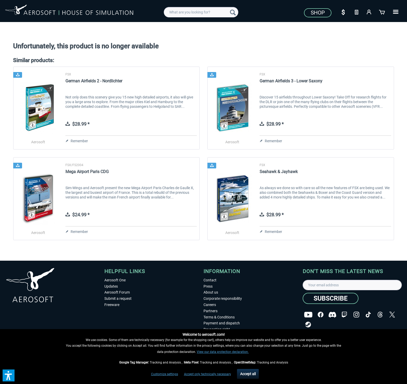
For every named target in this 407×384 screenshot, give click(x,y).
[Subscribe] (330, 298)
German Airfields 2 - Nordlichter (93, 81)
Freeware (111, 305)
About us (211, 292)
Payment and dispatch (222, 323)
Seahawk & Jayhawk (279, 171)
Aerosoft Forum (117, 292)
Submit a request (118, 298)
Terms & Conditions (219, 317)
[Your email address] (352, 285)
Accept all (248, 374)
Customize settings (164, 374)
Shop (318, 13)
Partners (211, 311)
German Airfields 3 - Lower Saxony (291, 81)
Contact (210, 280)
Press (208, 286)
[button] (9, 375)
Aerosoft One (115, 280)
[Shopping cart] (382, 11)
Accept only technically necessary (207, 374)
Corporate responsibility (223, 298)
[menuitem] (201, 12)
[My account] (369, 11)
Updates (111, 286)
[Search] (232, 12)
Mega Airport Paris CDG (87, 171)
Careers (210, 305)
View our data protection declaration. (223, 352)
